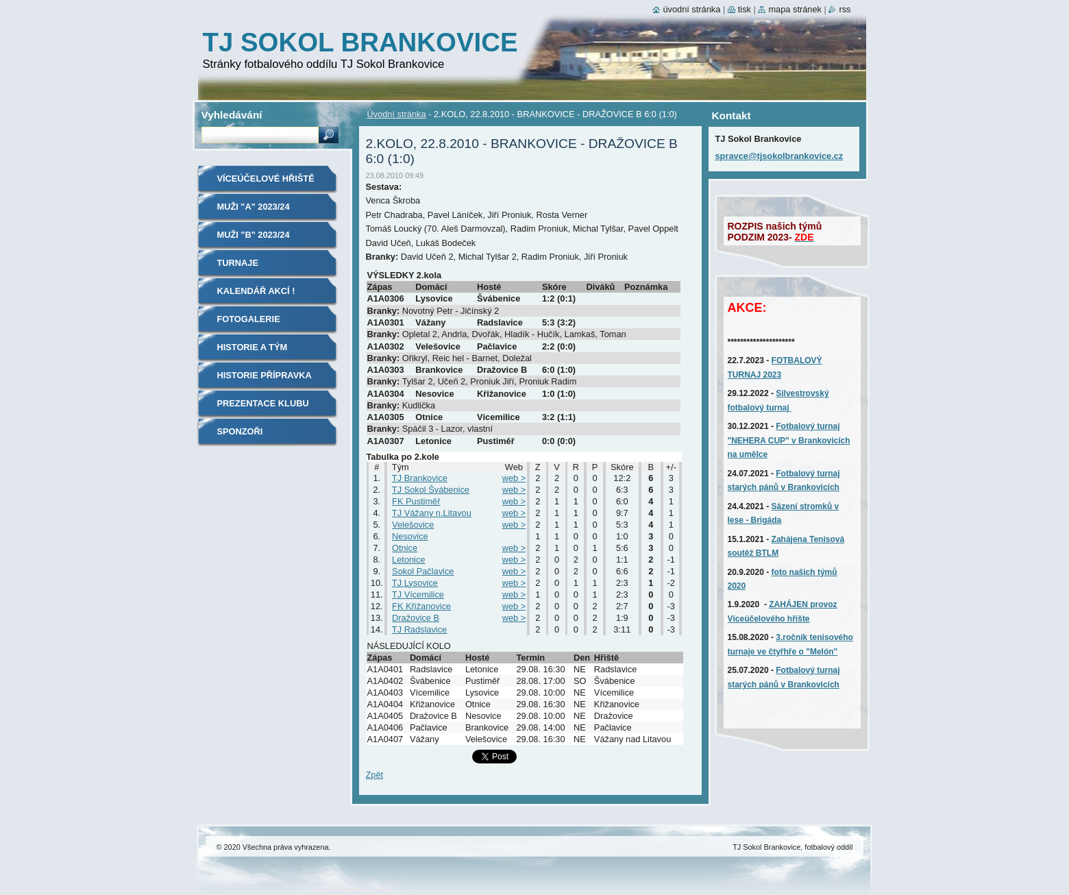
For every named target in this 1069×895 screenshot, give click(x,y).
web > (514, 478)
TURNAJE (237, 263)
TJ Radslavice (419, 629)
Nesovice (410, 536)
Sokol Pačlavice (423, 571)
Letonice (408, 559)
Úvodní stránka (396, 114)
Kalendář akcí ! (256, 291)
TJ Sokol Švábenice (430, 490)
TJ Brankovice (419, 478)
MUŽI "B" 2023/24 (253, 235)
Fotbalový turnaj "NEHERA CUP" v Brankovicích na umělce (789, 440)
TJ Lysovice (415, 583)
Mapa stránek (795, 9)
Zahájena (790, 539)
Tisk (744, 9)
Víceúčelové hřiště (266, 178)
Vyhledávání (231, 115)
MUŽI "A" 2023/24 (253, 206)
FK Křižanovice (421, 606)
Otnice (404, 548)
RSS (844, 9)
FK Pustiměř (416, 501)
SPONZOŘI (240, 431)
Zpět (375, 775)
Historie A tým (252, 347)
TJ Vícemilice (418, 594)
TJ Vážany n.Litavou (431, 513)
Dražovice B (415, 618)
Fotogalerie (248, 319)
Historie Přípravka (264, 375)
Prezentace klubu (263, 403)
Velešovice (413, 524)
